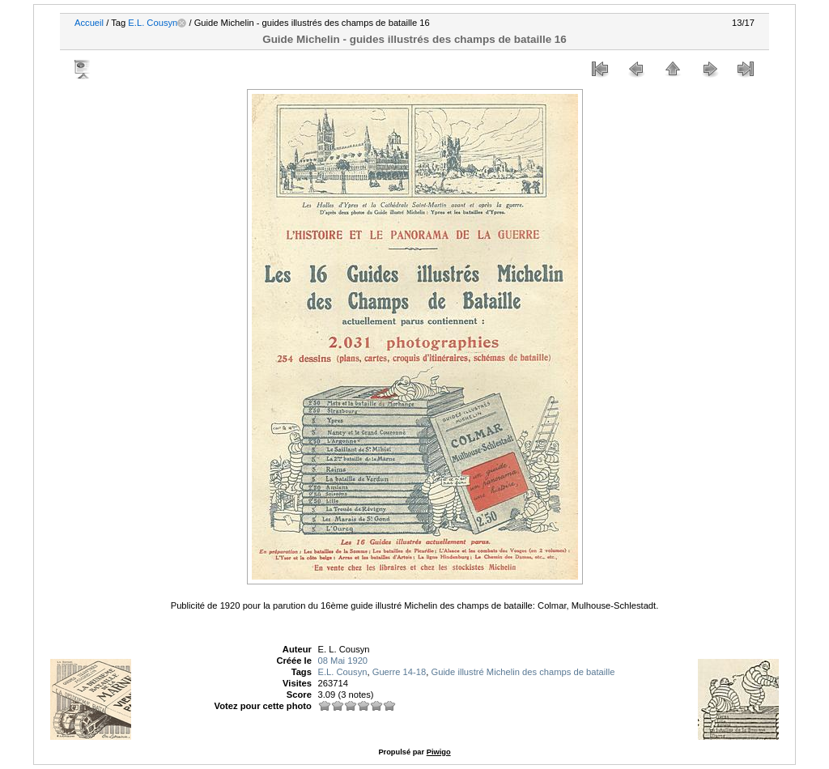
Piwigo (439, 752)
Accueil (89, 23)
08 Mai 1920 (343, 660)
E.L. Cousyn (152, 23)
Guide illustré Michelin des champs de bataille (522, 672)
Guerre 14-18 (399, 672)
